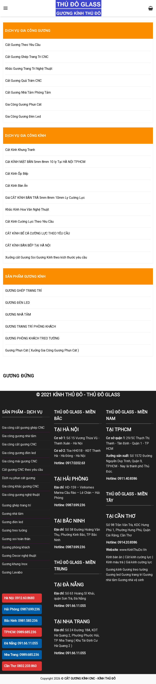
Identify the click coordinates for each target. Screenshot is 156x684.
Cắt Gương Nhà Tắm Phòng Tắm (28, 92)
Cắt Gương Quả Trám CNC (23, 81)
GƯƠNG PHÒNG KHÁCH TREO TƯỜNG (32, 338)
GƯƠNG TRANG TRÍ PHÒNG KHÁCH (30, 326)
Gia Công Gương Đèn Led (23, 116)
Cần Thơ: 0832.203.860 (20, 666)
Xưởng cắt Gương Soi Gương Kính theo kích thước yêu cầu (46, 257)
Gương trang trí (131, 575)
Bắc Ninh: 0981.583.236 (21, 621)
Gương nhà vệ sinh (131, 580)
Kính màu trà (114, 562)
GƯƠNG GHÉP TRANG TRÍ (23, 291)
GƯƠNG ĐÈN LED (17, 303)
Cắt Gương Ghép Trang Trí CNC (26, 57)
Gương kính (114, 569)
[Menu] (5, 8)
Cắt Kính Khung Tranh (20, 150)
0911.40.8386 (127, 479)
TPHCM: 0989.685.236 (20, 632)
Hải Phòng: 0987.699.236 (22, 609)
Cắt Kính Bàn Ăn (16, 186)
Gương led (113, 575)
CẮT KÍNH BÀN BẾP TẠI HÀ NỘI (28, 245)
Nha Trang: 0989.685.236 (21, 655)
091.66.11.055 (76, 606)
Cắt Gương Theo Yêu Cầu (22, 45)
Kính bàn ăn (114, 557)
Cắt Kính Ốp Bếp (16, 174)
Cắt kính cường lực (138, 557)
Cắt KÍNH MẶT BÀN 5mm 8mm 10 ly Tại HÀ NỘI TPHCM (45, 162)
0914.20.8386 (127, 542)
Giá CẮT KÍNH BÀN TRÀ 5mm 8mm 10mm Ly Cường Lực (45, 198)
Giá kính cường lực (139, 562)
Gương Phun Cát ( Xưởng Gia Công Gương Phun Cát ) (42, 350)
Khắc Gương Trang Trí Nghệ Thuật (28, 69)
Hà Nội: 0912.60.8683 (19, 598)
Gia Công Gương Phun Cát (23, 104)
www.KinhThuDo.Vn (133, 550)
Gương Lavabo (12, 572)
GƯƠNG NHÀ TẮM (18, 314)
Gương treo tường (135, 569)
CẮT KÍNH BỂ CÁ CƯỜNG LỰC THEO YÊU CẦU (37, 233)
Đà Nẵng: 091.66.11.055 (21, 643)
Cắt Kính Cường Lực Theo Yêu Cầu (29, 221)
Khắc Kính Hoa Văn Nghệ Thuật (27, 209)
